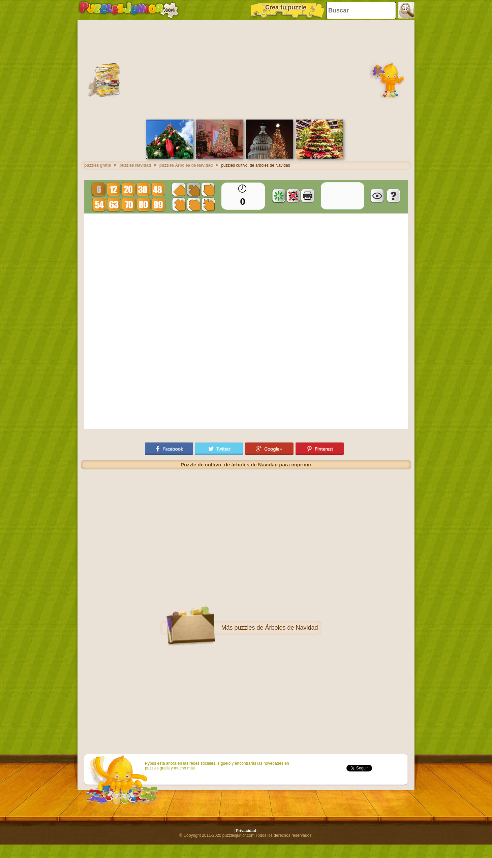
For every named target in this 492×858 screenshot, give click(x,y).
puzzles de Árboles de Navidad (276, 626)
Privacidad (246, 829)
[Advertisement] (246, 67)
